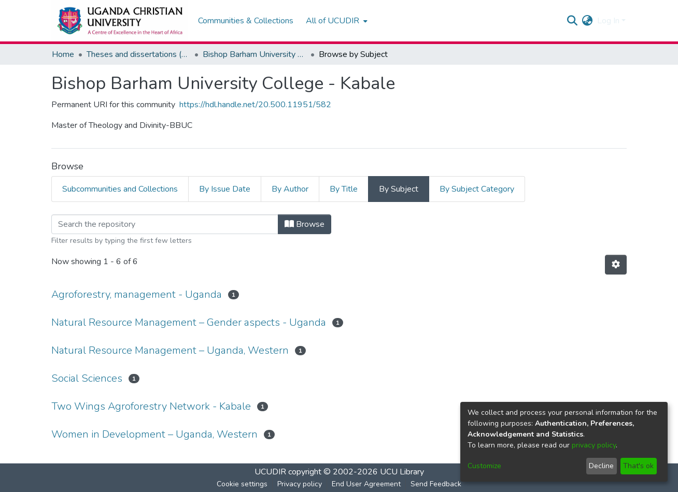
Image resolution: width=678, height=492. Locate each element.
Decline (601, 466)
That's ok (638, 466)
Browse (304, 224)
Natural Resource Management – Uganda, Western (170, 350)
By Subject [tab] (398, 189)
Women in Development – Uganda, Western (154, 434)
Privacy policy (299, 484)
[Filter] (164, 224)
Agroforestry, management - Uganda (136, 294)
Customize (484, 466)
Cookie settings (242, 484)
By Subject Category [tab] (477, 189)
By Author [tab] (290, 189)
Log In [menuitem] (608, 20)
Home (63, 54)
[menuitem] (336, 20)
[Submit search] (572, 21)
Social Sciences (86, 378)
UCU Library (402, 471)
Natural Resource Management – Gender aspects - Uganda (188, 322)
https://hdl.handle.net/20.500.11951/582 (255, 104)
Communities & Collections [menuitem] (245, 20)
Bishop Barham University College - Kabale (254, 54)
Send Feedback (436, 484)
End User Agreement (366, 484)
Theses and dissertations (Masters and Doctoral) (138, 54)
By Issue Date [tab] (224, 189)
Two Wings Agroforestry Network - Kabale (151, 406)
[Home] (119, 20)
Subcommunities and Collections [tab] (120, 189)
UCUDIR (270, 471)
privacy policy (594, 445)
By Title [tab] (344, 189)
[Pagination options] (616, 264)
